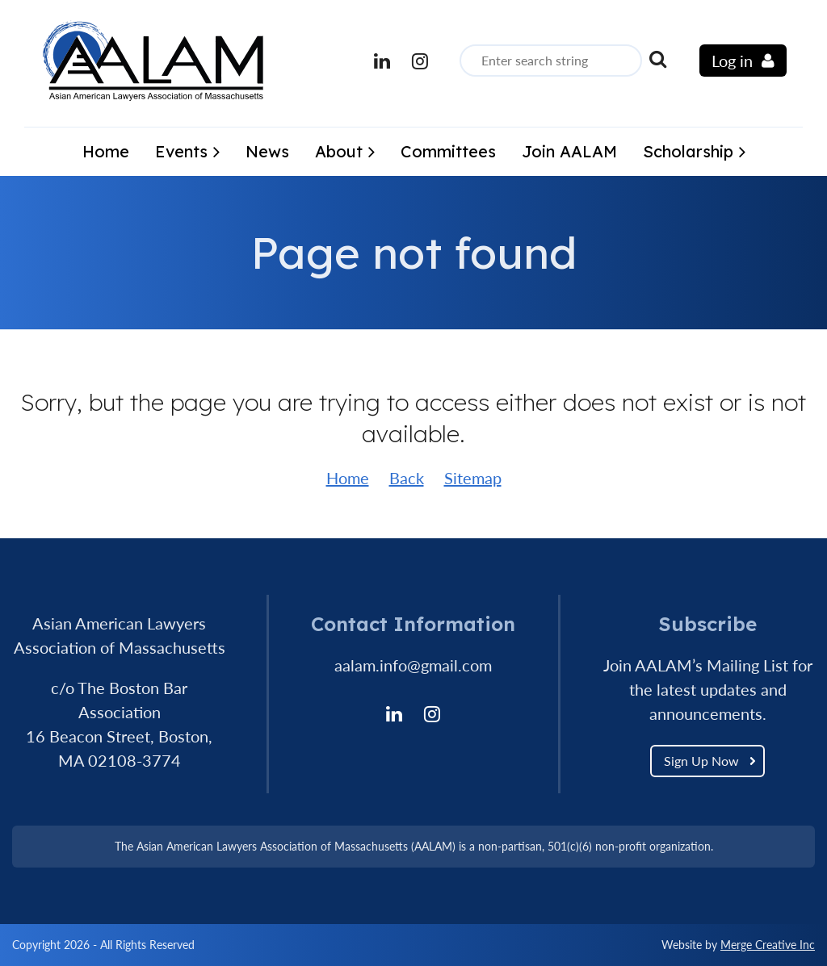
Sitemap (473, 477)
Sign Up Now (701, 760)
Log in (732, 60)
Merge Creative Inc (767, 944)
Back (406, 477)
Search (657, 58)
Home (347, 477)
